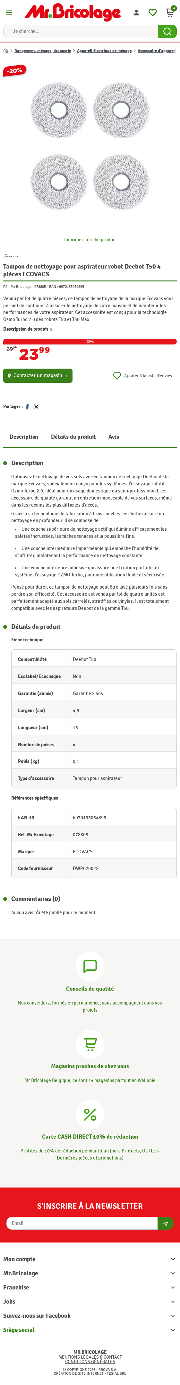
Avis (113, 437)
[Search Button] (167, 31)
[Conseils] (90, 965)
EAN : (53, 286)
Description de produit (27, 329)
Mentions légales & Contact (90, 1357)
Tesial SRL (116, 1373)
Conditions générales (90, 1361)
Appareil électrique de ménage (104, 50)
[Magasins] (90, 1043)
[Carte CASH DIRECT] (90, 1114)
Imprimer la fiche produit (90, 240)
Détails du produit (73, 437)
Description (24, 437)
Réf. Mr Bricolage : (18, 286)
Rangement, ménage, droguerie (42, 50)
